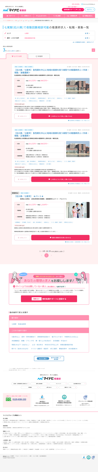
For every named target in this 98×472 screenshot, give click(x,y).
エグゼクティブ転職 (50, 442)
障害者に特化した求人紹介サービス (12, 422)
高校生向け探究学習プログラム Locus (21, 427)
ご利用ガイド (27, 16)
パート (74, 420)
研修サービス (6, 449)
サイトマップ (58, 383)
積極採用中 (41, 101)
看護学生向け (23, 420)
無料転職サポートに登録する (49, 298)
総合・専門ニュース (19, 433)
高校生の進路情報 (7, 427)
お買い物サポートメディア (10, 436)
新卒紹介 (32, 442)
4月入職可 (48, 101)
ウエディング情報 (8, 435)
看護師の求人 (7, 443)
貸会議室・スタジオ (39, 449)
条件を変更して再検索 (49, 358)
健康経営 (31, 449)
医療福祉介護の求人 (45, 422)
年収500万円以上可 (52, 345)
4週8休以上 (59, 98)
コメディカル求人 (16, 443)
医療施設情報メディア (78, 435)
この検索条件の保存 (79, 42)
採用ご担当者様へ (76, 4)
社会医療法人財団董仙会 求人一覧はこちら (79, 120)
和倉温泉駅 (22, 324)
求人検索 (57, 16)
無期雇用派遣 (42, 443)
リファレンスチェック (61, 449)
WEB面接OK (73, 348)
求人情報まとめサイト (8, 433)
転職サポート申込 (68, 387)
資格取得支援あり (42, 98)
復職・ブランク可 (27, 341)
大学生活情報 (62, 433)
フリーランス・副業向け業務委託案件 (30, 422)
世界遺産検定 (17, 435)
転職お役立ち (88, 16)
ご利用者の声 (73, 16)
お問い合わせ (49, 387)
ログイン (89, 9)
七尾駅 (14, 324)
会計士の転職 (60, 442)
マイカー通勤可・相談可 (69, 98)
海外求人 (49, 420)
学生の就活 (5, 420)
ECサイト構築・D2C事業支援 (48, 435)
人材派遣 (5, 442)
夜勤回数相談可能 (66, 345)
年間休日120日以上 (33, 101)
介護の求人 (49, 443)
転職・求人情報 (41, 420)
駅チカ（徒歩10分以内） (20, 348)
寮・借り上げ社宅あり (20, 98)
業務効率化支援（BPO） (16, 449)
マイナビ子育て (35, 435)
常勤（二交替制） (19, 66)
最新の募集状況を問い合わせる (60, 238)
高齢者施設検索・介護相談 (54, 436)
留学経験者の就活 (14, 420)
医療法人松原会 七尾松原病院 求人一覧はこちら (78, 242)
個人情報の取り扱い (77, 383)
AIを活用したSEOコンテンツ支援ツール (37, 436)
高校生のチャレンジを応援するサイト (34, 433)
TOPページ (12, 16)
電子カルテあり (51, 98)
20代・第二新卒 (25, 442)
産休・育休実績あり (31, 98)
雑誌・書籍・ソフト (82, 433)
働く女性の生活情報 (71, 433)
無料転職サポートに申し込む (72, 9)
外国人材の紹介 (67, 443)
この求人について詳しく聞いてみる (60, 116)
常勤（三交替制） (29, 66)
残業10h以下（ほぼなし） (21, 101)
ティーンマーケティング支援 (50, 433)
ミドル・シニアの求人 (83, 420)
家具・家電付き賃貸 (22, 436)
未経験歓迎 (17, 222)
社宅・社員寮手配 (50, 449)
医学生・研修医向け (31, 420)
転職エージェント (40, 442)
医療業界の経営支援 (58, 443)
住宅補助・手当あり (26, 222)
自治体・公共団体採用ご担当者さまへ (20, 383)
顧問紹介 (77, 442)
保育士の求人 (34, 443)
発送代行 (26, 449)
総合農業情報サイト (25, 435)
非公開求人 (12, 51)
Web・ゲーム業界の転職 (14, 442)
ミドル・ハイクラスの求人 (59, 420)
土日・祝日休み (37, 345)
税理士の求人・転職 (69, 442)
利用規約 (30, 387)
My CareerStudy (60, 435)
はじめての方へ (42, 16)
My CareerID (68, 435)
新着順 (39, 56)
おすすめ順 (17, 56)
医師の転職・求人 (25, 443)
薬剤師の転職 (84, 442)
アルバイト (69, 420)
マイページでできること (89, 4)
